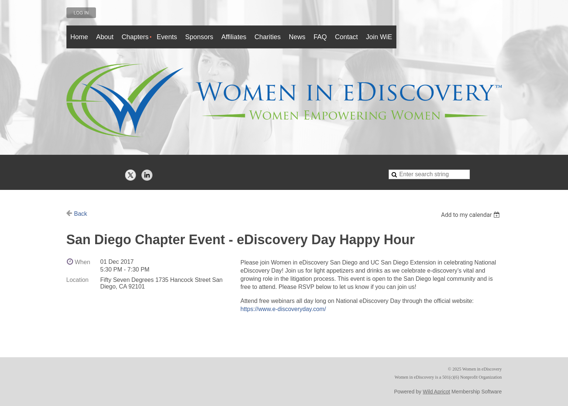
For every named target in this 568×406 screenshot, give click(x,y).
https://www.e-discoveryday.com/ (283, 309)
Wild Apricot (436, 392)
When (82, 262)
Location (77, 280)
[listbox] (471, 214)
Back (80, 214)
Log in (81, 13)
